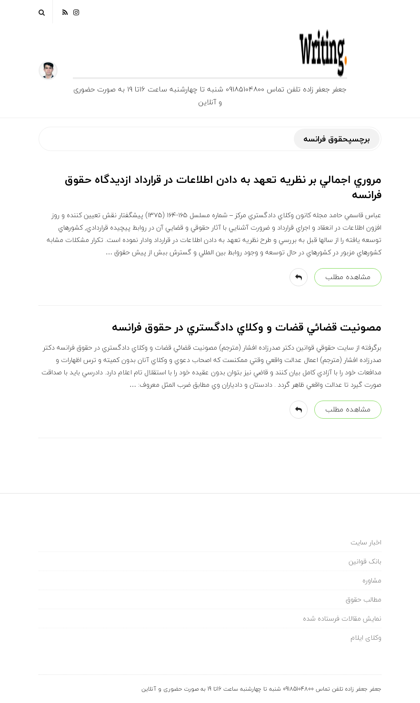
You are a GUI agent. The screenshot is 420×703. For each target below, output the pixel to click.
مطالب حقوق (363, 599)
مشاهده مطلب (347, 277)
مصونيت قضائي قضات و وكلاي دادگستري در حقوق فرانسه (246, 327)
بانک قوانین (365, 561)
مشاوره (371, 580)
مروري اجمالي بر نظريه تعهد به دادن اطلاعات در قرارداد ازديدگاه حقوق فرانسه (223, 187)
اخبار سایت (365, 542)
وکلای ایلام (365, 637)
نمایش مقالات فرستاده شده (342, 618)
